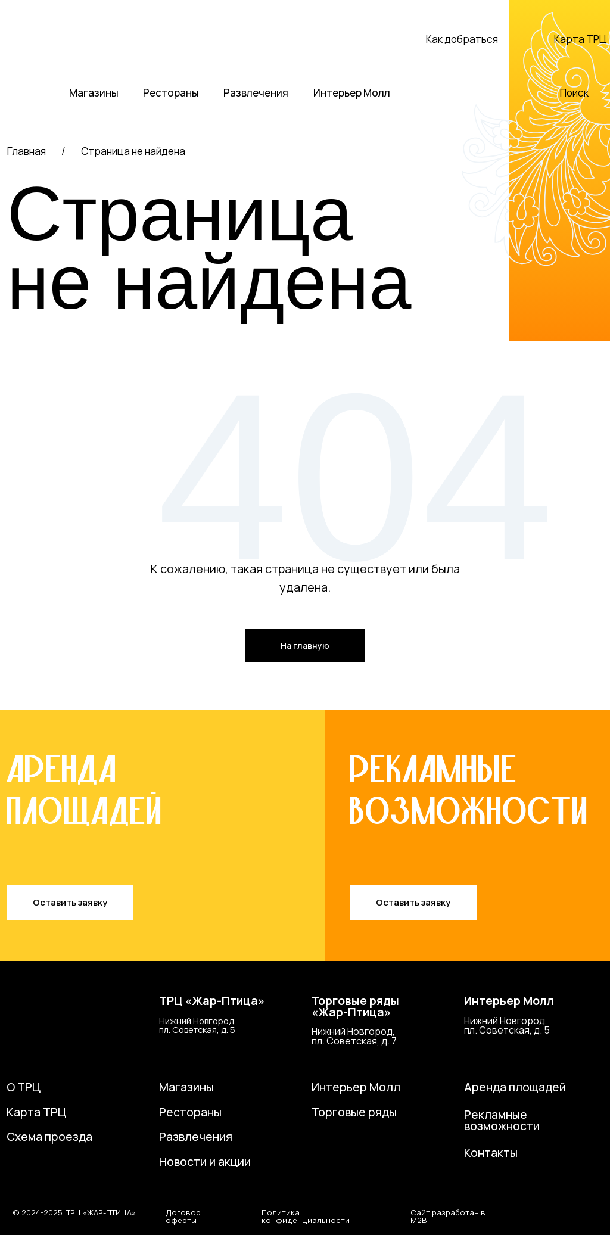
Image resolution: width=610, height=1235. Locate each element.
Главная (26, 151)
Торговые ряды (354, 1112)
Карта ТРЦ (580, 39)
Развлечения (195, 1136)
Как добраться (462, 39)
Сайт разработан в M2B (447, 1216)
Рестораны (190, 1112)
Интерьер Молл (509, 1001)
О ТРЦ (24, 1087)
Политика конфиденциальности (306, 1216)
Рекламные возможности (502, 1120)
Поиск (574, 92)
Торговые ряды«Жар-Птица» (355, 1006)
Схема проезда (49, 1136)
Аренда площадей (515, 1087)
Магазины (186, 1087)
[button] (70, 902)
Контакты (491, 1153)
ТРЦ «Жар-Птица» (211, 1001)
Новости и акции (205, 1161)
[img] (63, 39)
